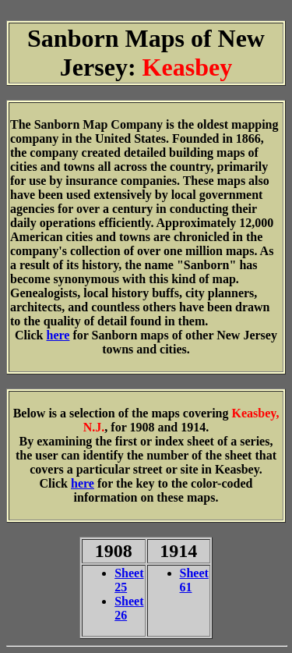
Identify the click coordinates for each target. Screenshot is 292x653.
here (58, 335)
